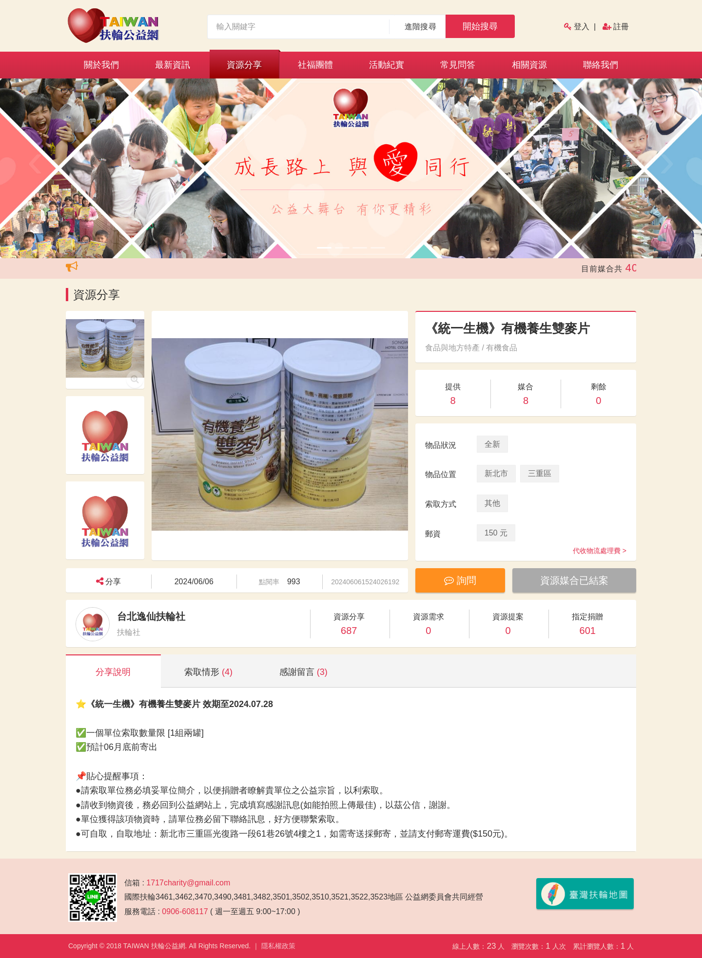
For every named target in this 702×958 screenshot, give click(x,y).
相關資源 (529, 65)
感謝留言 (303, 672)
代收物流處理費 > (599, 551)
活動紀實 (386, 65)
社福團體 (315, 65)
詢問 (460, 580)
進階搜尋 (420, 26)
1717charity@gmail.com (188, 883)
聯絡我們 (600, 65)
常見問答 (457, 65)
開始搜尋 (480, 26)
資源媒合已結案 (574, 580)
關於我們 (101, 65)
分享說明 (113, 672)
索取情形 (208, 672)
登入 (581, 26)
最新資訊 (172, 65)
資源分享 (244, 65)
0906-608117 (185, 911)
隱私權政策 (278, 946)
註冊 (621, 26)
